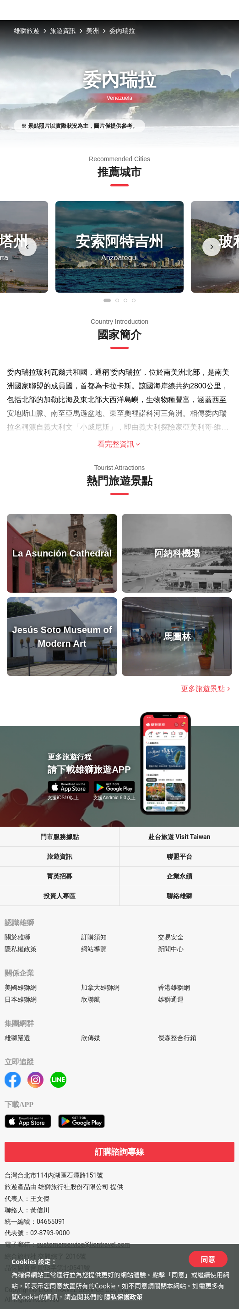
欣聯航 (90, 999)
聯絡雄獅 (179, 896)
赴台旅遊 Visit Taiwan (179, 836)
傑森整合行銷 (177, 1038)
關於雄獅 (17, 937)
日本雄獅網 (21, 999)
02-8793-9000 (50, 1233)
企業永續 (179, 876)
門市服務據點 (59, 836)
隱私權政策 (21, 949)
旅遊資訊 (63, 30)
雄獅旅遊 (26, 30)
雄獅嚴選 (17, 1038)
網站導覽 (94, 949)
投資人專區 (59, 896)
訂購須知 (94, 937)
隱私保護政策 (123, 1296)
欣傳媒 (90, 1038)
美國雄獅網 (21, 987)
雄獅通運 (171, 999)
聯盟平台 (179, 856)
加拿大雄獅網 (100, 987)
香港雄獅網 (174, 987)
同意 (208, 1259)
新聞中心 (171, 949)
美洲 (92, 30)
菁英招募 (59, 876)
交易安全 (171, 937)
